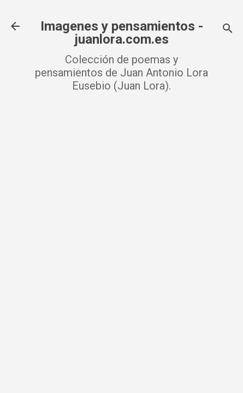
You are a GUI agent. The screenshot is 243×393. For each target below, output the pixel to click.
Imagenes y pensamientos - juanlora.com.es (121, 33)
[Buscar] (227, 29)
